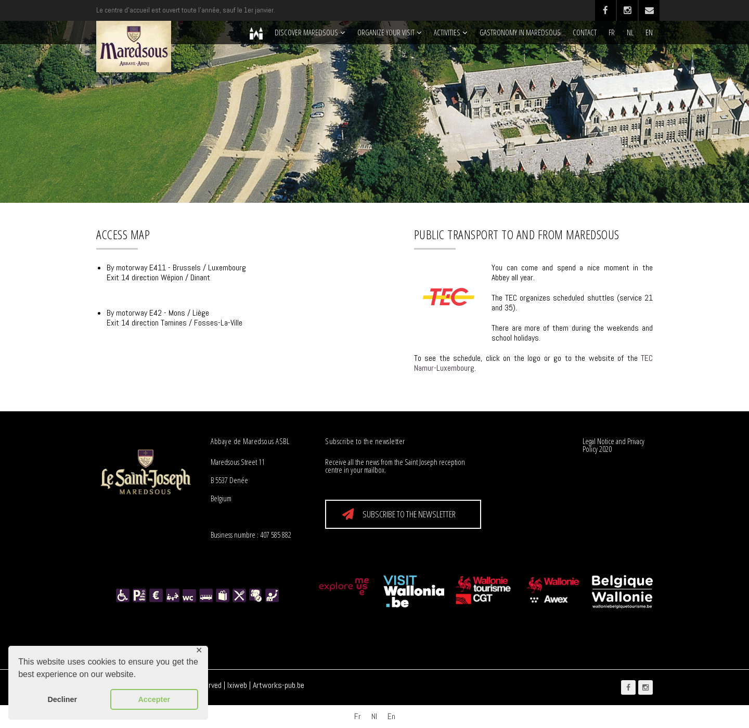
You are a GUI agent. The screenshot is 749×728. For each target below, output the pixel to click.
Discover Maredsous (306, 32)
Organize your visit (386, 32)
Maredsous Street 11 (238, 462)
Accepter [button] (154, 699)
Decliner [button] (62, 699)
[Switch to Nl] (374, 716)
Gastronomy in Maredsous (520, 32)
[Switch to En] (391, 716)
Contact (585, 32)
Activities (447, 32)
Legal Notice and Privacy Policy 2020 (613, 445)
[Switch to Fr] (357, 716)
